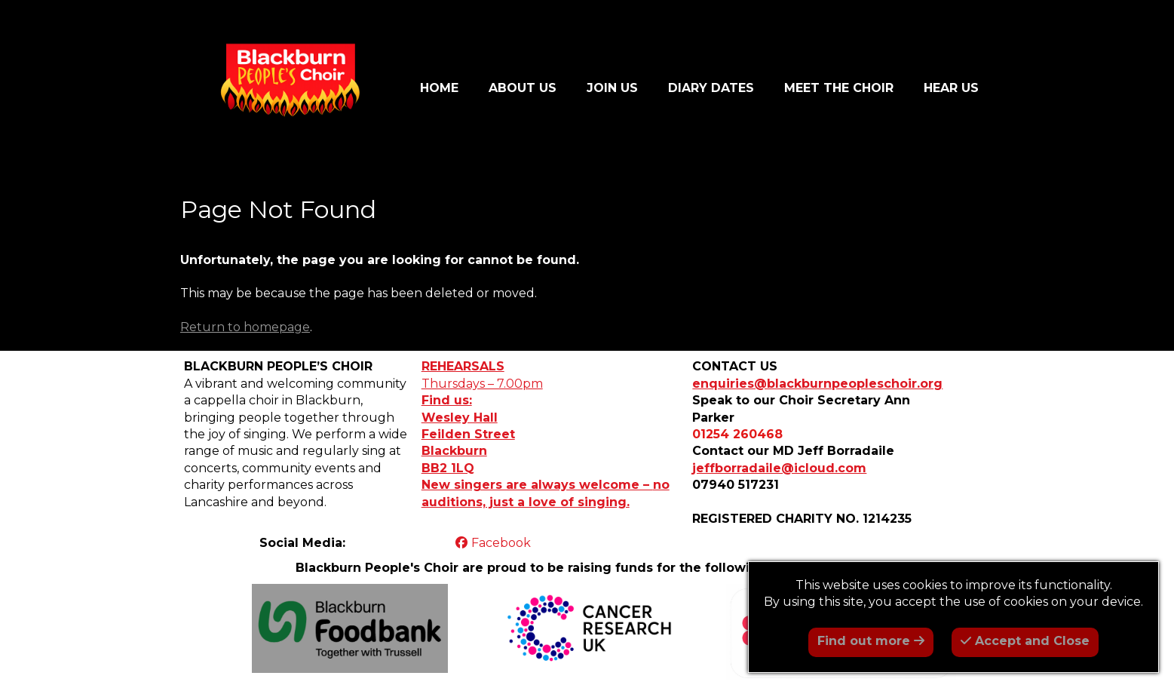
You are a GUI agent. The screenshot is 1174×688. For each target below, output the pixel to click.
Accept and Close (1025, 641)
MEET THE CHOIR (839, 88)
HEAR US (951, 88)
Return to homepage (245, 327)
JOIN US (612, 88)
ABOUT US (522, 88)
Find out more (870, 641)
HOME (439, 88)
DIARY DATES (711, 88)
